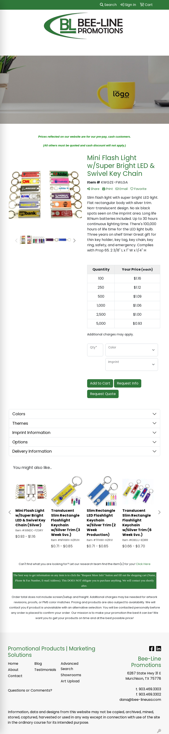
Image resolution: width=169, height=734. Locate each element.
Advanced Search (69, 666)
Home (13, 663)
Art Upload (70, 681)
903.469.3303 (150, 689)
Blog (38, 663)
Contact (15, 675)
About (13, 669)
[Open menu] (160, 49)
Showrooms (71, 675)
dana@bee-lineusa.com (140, 699)
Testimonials (44, 669)
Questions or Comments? (30, 690)
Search (108, 4)
